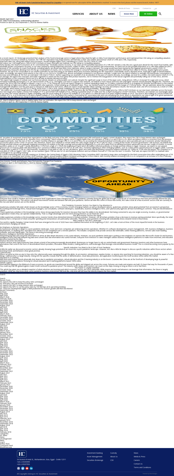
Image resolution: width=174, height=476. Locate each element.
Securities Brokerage (95, 460)
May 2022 (4, 359)
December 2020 (6, 386)
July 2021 (3, 374)
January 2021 (5, 385)
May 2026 (4, 293)
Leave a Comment (22, 98)
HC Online (148, 14)
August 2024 (5, 324)
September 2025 (6, 304)
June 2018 (4, 428)
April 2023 (4, 346)
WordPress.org (6, 447)
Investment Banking (95, 453)
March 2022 (4, 363)
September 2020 (6, 391)
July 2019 (3, 413)
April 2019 (4, 417)
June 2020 (4, 396)
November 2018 (6, 422)
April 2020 (4, 400)
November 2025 (6, 302)
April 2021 (4, 380)
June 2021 (4, 376)
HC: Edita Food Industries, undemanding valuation (19, 21)
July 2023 (3, 341)
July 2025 (3, 307)
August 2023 (5, 339)
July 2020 (3, 395)
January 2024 (5, 332)
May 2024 (4, 327)
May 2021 (4, 378)
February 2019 (5, 418)
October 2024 (5, 320)
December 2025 (6, 300)
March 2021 (4, 381)
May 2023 (4, 344)
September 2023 (6, 337)
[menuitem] (155, 8)
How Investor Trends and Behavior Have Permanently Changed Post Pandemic (31, 161)
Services (78, 13)
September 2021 (6, 371)
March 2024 (4, 331)
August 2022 (5, 356)
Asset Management (94, 456)
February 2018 (5, 432)
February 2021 (5, 383)
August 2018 (5, 425)
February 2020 (5, 403)
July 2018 (3, 427)
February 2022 (5, 364)
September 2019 (6, 410)
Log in (2, 442)
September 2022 (6, 354)
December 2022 (6, 351)
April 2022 (4, 361)
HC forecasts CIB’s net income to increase (16, 283)
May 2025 (4, 310)
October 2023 (5, 336)
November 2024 (6, 319)
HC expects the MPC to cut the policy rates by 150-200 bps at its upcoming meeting (32, 287)
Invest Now (129, 14)
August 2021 (5, 373)
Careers (136, 8)
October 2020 (5, 390)
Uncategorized (5, 439)
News (111, 13)
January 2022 (5, 366)
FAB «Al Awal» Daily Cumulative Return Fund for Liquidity (38, 2)
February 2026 (5, 299)
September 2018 (6, 423)
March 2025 (4, 314)
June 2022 (4, 358)
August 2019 (5, 412)
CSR (114, 8)
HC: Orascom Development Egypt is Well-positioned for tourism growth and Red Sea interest (36, 288)
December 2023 (6, 334)
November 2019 (6, 408)
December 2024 (6, 317)
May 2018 (4, 430)
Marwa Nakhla (42, 22)
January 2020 (5, 405)
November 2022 (6, 353)
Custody (113, 453)
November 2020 (6, 388)
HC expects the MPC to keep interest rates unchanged (21, 285)
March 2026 (4, 297)
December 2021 (6, 368)
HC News (11, 98)
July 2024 (3, 326)
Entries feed (4, 444)
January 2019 (5, 420)
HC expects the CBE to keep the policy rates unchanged (22, 282)
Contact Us (147, 8)
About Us (96, 13)
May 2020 (4, 398)
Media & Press (124, 8)
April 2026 (4, 295)
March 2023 (4, 347)
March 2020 (4, 401)
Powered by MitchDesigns (150, 473)
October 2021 (5, 369)
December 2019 (6, 407)
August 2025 (5, 305)
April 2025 (4, 312)
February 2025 (5, 315)
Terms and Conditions (142, 467)
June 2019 (4, 415)
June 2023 (4, 342)
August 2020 (5, 393)
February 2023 (5, 349)
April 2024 (4, 329)
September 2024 (6, 322)
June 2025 (4, 309)
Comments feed (6, 445)
